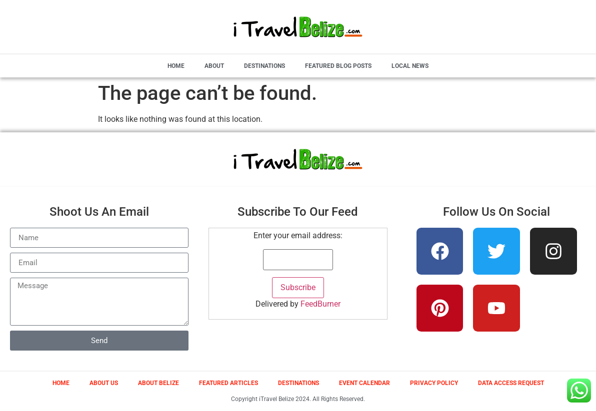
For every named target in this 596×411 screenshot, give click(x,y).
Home (176, 65)
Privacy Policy (434, 383)
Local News (410, 65)
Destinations (264, 65)
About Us (104, 383)
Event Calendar (364, 383)
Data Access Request (511, 383)
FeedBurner (320, 304)
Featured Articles (228, 383)
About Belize (158, 383)
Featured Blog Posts (338, 65)
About (214, 65)
